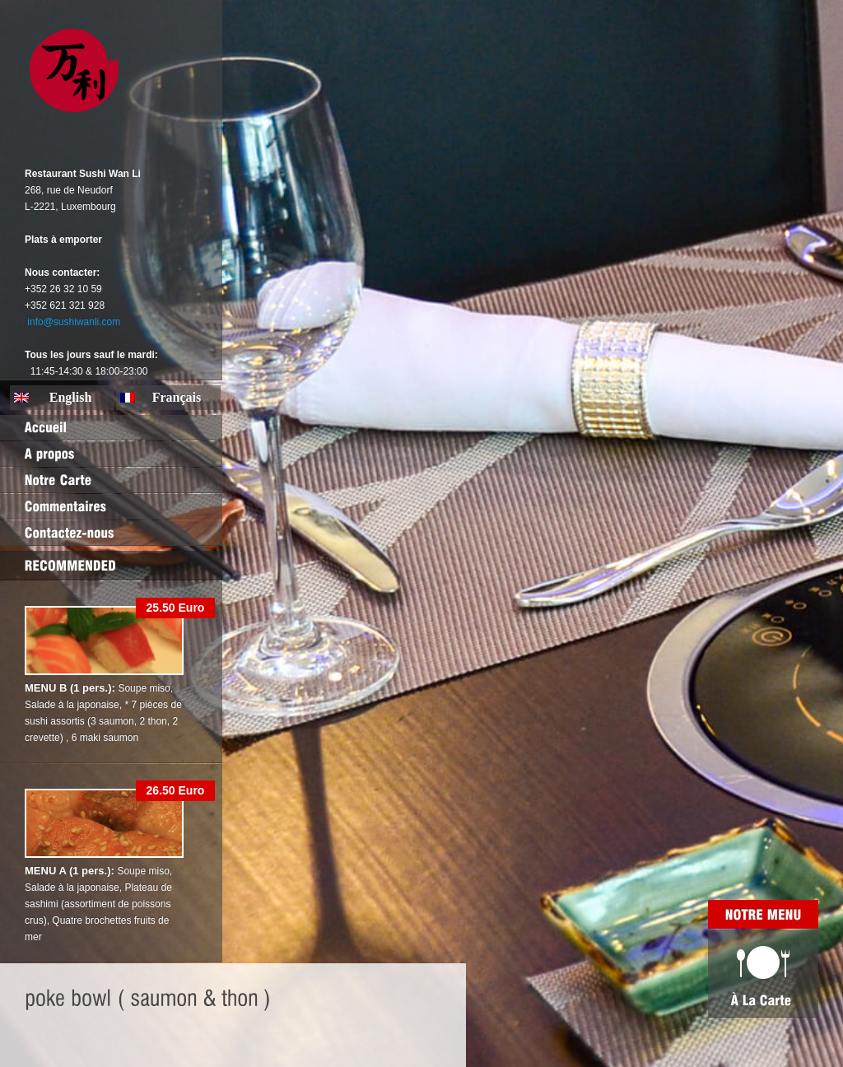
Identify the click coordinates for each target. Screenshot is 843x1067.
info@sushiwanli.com (73, 322)
